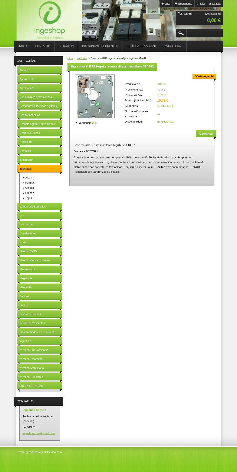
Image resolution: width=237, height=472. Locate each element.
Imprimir (216, 3)
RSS (202, 3)
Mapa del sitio (185, 3)
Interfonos (82, 58)
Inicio (70, 58)
